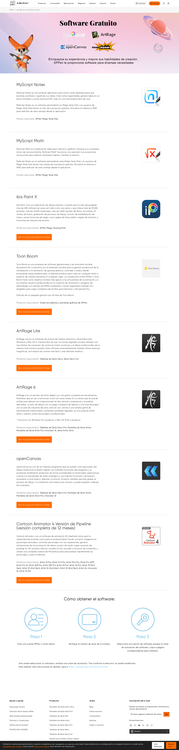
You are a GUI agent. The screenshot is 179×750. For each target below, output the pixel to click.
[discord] (139, 725)
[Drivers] (113, 3)
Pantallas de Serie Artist (60, 720)
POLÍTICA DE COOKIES (19, 730)
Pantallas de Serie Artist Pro (61, 711)
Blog (91, 707)
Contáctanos (95, 716)
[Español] (149, 731)
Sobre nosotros (96, 711)
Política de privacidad (19, 725)
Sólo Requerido (158, 745)
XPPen (12, 10)
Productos (42, 3)
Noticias (93, 720)
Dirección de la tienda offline (22, 711)
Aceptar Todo (171, 745)
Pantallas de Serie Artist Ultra (62, 707)
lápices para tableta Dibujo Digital (64, 739)
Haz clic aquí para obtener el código (34, 237)
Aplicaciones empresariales (21, 716)
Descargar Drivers (17, 707)
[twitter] (143, 725)
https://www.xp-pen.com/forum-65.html (88, 667)
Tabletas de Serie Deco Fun (61, 734)
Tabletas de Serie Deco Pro (61, 725)
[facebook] (135, 725)
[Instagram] (130, 725)
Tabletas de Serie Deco (59, 730)
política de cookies (42, 746)
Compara (141, 3)
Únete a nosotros (97, 725)
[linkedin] (147, 725)
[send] (166, 714)
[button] (164, 3)
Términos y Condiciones (19, 720)
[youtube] (151, 725)
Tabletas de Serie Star (59, 716)
